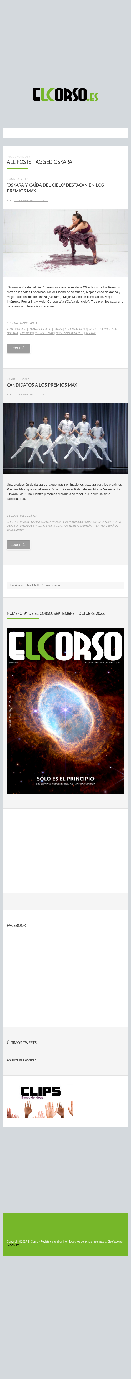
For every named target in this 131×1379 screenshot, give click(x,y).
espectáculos (76, 329)
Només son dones (107, 521)
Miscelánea (28, 323)
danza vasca (51, 521)
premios (26, 333)
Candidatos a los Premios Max (42, 385)
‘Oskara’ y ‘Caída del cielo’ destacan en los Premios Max (55, 188)
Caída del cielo (39, 329)
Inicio (10, 156)
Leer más (18, 348)
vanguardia (15, 530)
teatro (90, 333)
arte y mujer (16, 329)
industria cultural (103, 329)
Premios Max (44, 333)
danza (58, 329)
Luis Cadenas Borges (31, 200)
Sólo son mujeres (69, 333)
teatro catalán (80, 525)
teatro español (106, 525)
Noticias (22, 156)
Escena (12, 323)
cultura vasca (18, 521)
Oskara (12, 333)
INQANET (12, 1245)
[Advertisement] (65, 41)
